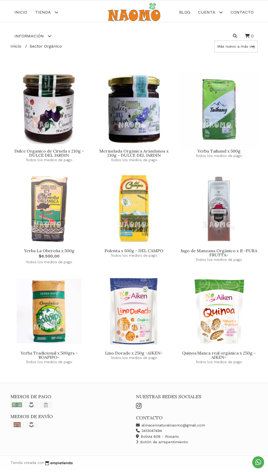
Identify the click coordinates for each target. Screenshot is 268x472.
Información (32, 36)
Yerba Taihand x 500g (218, 152)
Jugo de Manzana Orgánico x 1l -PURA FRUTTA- (219, 255)
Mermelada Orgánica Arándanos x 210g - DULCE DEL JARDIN (133, 155)
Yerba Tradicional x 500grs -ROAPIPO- (49, 357)
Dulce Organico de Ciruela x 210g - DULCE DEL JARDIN (49, 155)
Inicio (20, 12)
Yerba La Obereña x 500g (49, 252)
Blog (184, 12)
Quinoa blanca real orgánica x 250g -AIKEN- (219, 357)
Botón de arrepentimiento (162, 444)
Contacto (242, 12)
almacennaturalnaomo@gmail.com (170, 427)
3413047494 (149, 433)
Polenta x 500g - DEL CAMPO (134, 252)
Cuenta (210, 12)
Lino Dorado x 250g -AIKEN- (134, 354)
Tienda (46, 12)
